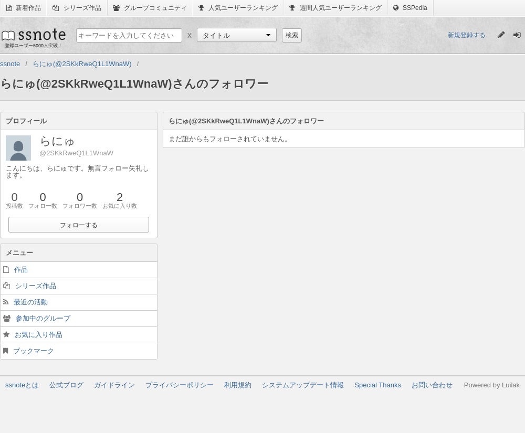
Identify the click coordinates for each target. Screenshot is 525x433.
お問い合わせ (432, 385)
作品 (21, 269)
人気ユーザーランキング (238, 8)
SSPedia (410, 8)
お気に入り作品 (38, 334)
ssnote (33, 37)
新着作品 (23, 8)
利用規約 (237, 385)
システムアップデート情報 (303, 385)
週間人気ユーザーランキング (335, 8)
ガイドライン (114, 385)
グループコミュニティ (150, 8)
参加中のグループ (43, 318)
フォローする (79, 225)
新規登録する (467, 35)
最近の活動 (31, 302)
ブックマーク (33, 350)
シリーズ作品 (76, 8)
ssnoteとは (22, 385)
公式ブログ (66, 385)
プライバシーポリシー (179, 385)
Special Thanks (377, 385)
